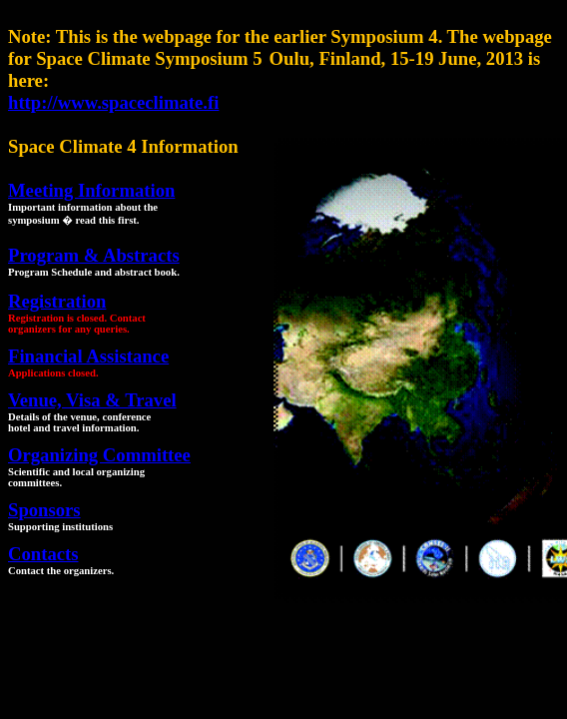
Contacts (43, 553)
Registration (57, 301)
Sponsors (44, 509)
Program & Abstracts (94, 255)
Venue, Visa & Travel (92, 399)
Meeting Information (91, 190)
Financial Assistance (88, 356)
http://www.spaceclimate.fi (113, 102)
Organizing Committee (99, 454)
